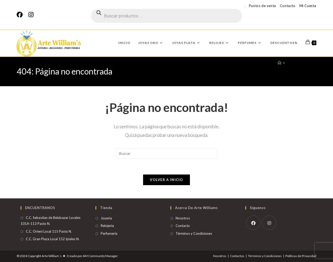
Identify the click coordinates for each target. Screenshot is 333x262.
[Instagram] (30, 15)
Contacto (288, 6)
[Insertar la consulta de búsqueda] (166, 153)
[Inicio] (279, 63)
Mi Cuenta (307, 6)
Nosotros (183, 218)
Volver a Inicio (166, 180)
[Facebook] (21, 15)
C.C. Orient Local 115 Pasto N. (49, 231)
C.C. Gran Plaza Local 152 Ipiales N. (52, 239)
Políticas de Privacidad (300, 256)
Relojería (107, 226)
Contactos (237, 256)
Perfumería (109, 233)
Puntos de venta (262, 6)
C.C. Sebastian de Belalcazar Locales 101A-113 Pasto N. (50, 221)
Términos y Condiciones (194, 233)
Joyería (106, 218)
